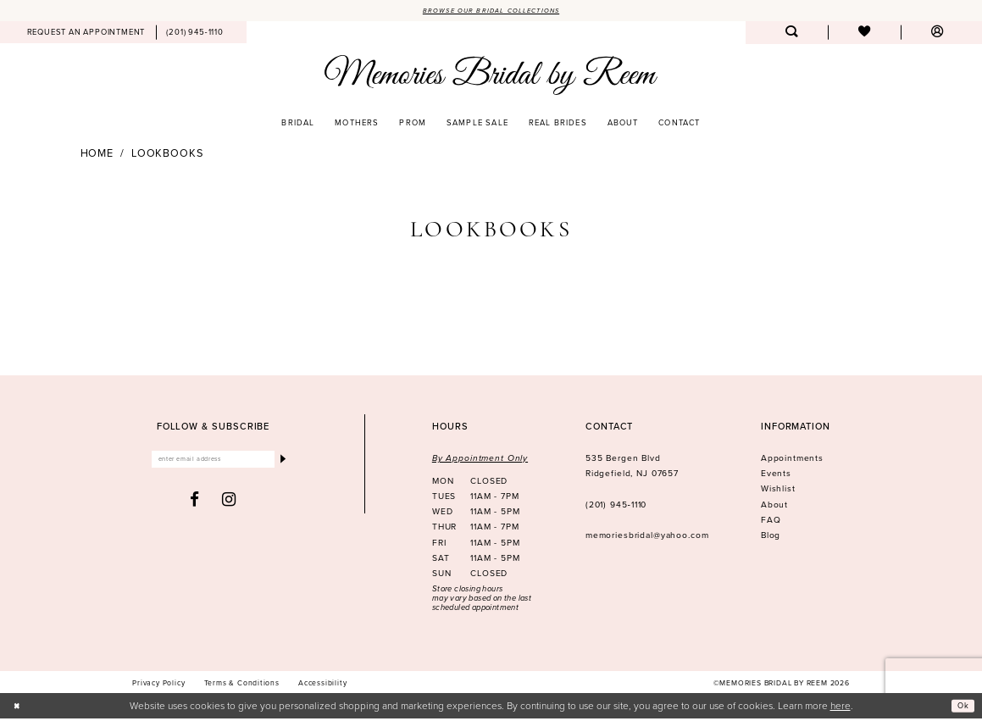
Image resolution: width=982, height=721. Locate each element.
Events (776, 475)
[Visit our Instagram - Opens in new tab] (229, 505)
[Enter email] (213, 463)
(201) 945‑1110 (615, 506)
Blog (770, 537)
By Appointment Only (480, 460)
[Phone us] (195, 35)
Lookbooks (167, 156)
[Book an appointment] (86, 35)
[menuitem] (86, 35)
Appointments (792, 460)
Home (97, 156)
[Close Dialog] (20, 708)
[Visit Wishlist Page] (864, 35)
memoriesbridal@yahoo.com (647, 537)
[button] (937, 35)
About (774, 506)
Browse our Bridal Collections (491, 11)
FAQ (771, 521)
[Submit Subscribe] (281, 463)
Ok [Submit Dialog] (960, 707)
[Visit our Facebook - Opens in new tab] (195, 505)
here (840, 707)
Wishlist (778, 491)
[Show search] (791, 35)
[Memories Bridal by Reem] (491, 77)
